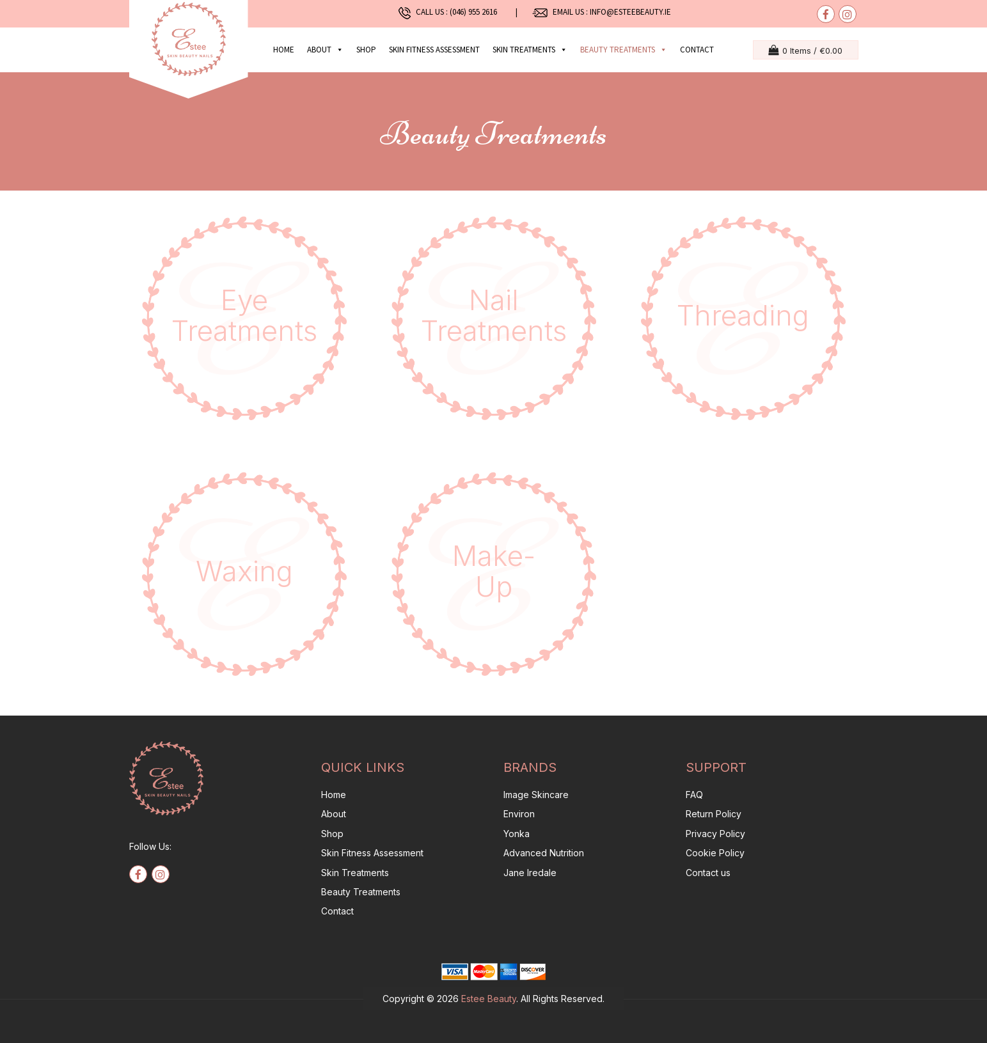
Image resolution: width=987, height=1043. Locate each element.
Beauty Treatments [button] (623, 49)
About (325, 49)
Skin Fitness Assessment (434, 49)
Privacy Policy (715, 833)
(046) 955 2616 (476, 11)
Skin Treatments (355, 872)
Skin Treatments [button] (530, 49)
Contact (697, 49)
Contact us (708, 872)
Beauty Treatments (360, 891)
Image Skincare (536, 794)
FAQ (694, 794)
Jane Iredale (530, 872)
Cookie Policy (715, 852)
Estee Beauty (488, 998)
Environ (519, 813)
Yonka (516, 833)
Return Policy (713, 813)
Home (283, 49)
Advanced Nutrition (543, 852)
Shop (366, 49)
